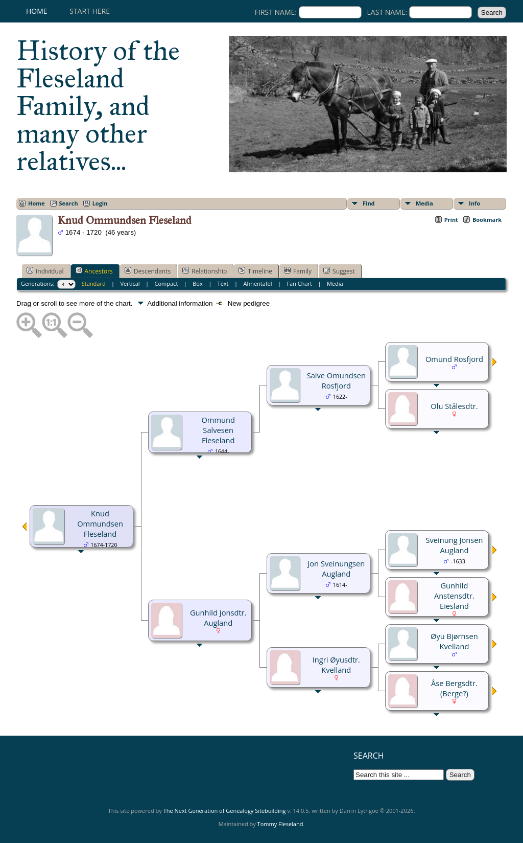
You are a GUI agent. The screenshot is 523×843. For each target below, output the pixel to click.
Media (424, 203)
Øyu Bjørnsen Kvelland (454, 641)
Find (369, 203)
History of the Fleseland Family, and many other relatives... (98, 106)
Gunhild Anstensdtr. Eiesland (454, 595)
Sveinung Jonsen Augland (454, 545)
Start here (89, 11)
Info (474, 203)
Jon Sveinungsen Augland (336, 568)
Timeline (255, 271)
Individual (45, 271)
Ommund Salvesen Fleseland (217, 430)
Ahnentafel (257, 283)
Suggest (339, 271)
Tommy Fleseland (280, 824)
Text (223, 283)
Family (298, 271)
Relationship (204, 271)
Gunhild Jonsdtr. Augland (218, 617)
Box (197, 283)
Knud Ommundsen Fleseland (100, 523)
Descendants (148, 271)
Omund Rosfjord (454, 359)
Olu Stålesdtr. (454, 406)
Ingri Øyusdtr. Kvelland (336, 664)
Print (451, 219)
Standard (94, 283)
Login (100, 203)
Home (36, 11)
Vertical (130, 283)
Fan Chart (299, 283)
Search (68, 203)
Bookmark (487, 219)
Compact (166, 283)
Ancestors (94, 271)
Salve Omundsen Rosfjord (336, 380)
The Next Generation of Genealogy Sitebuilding (224, 810)
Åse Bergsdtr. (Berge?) (454, 688)
